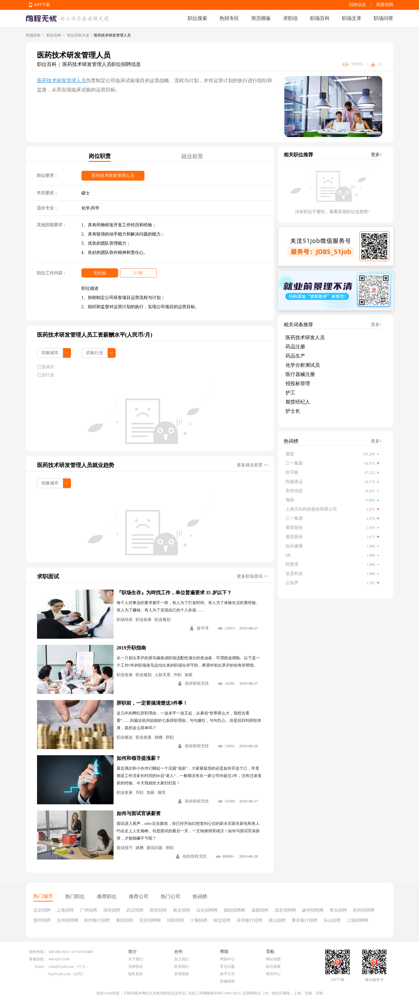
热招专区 (229, 18)
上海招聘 (65, 910)
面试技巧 (125, 847)
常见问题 (227, 966)
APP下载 (42, 4)
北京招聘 (42, 910)
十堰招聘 (198, 920)
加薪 (189, 674)
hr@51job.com (60, 974)
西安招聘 (158, 910)
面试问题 (155, 847)
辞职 (170, 737)
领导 (162, 792)
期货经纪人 (298, 401)
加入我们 (181, 959)
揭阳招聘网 (234, 910)
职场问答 (383, 18)
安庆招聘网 (150, 920)
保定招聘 (221, 920)
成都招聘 (259, 910)
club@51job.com (61, 966)
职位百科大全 (78, 35)
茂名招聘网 (285, 910)
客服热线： (38, 959)
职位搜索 (197, 18)
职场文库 (351, 18)
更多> (376, 154)
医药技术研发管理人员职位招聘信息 (101, 64)
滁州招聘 (42, 920)
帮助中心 (227, 959)
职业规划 (162, 619)
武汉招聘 (135, 910)
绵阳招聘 (175, 920)
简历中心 (273, 974)
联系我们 (181, 966)
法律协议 (135, 966)
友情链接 (181, 974)
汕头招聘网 (207, 910)
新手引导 (227, 974)
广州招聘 (88, 910)
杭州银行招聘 (97, 920)
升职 (177, 674)
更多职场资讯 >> (252, 576)
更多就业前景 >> (252, 465)
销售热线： (38, 952)
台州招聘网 (67, 920)
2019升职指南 (131, 647)
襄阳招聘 (124, 920)
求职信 (290, 18)
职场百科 (320, 18)
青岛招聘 (338, 910)
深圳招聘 (111, 910)
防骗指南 (227, 981)
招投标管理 (298, 383)
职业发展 (144, 619)
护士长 (293, 411)
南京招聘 (181, 910)
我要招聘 (384, 4)
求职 (170, 847)
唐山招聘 (277, 920)
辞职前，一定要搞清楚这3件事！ (152, 703)
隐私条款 (135, 974)
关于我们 (135, 959)
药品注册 (295, 346)
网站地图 (273, 959)
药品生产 (295, 355)
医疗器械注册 (300, 374)
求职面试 (48, 576)
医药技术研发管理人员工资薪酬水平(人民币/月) (94, 335)
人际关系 (162, 674)
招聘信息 (357, 4)
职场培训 (125, 619)
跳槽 (159, 737)
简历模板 (261, 18)
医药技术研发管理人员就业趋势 (75, 465)
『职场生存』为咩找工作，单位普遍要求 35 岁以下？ (174, 592)
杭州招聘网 (363, 910)
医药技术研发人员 (305, 337)
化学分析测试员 (303, 365)
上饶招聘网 (357, 920)
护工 (290, 392)
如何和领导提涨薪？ (139, 758)
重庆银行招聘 (304, 920)
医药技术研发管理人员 (61, 80)
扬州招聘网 (313, 910)
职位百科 (54, 35)
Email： (41, 966)
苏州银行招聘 (249, 920)
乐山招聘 (332, 920)
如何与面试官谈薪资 (139, 813)
